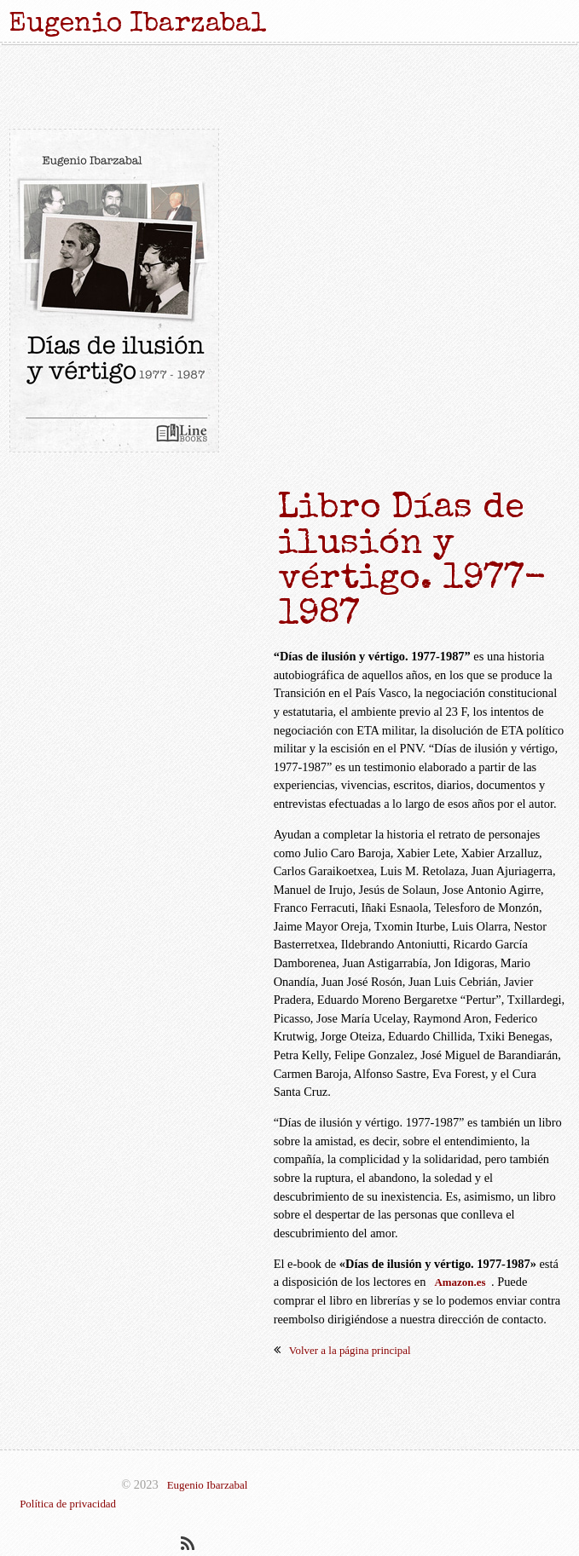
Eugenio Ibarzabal (207, 1484)
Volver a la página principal (350, 1350)
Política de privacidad (68, 1503)
